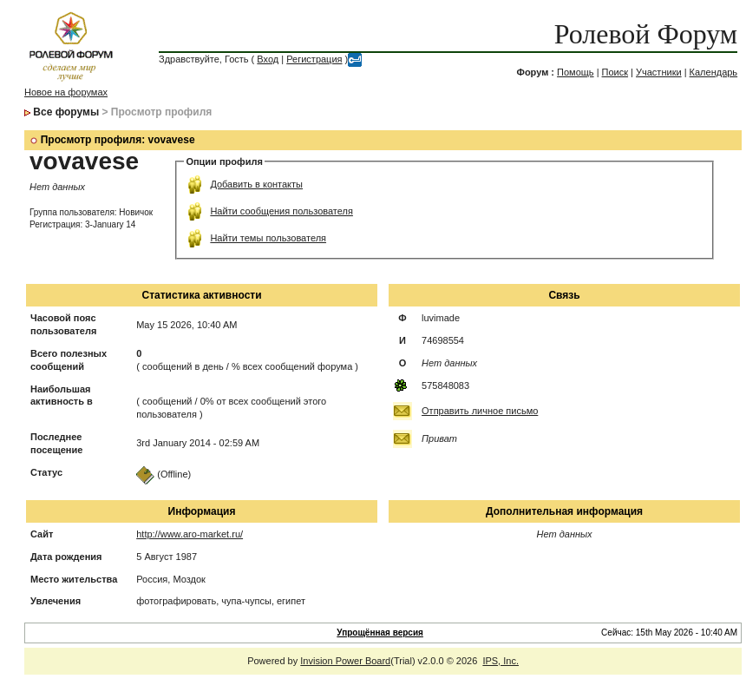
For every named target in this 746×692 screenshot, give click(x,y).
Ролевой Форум (645, 33)
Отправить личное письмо (480, 410)
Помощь (575, 72)
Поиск (615, 72)
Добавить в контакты (256, 184)
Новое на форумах (66, 92)
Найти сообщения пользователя (281, 211)
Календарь (714, 72)
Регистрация (314, 59)
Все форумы (66, 112)
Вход (267, 59)
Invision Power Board (345, 661)
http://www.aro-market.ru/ (189, 534)
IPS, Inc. (500, 661)
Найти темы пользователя (268, 238)
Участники (659, 72)
